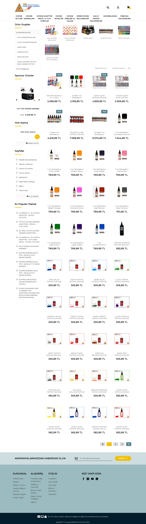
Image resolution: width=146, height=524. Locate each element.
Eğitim (33, 502)
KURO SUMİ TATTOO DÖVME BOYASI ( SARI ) (54, 429)
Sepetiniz (52, 494)
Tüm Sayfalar (33, 196)
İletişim (16, 482)
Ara (37, 137)
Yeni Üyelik (53, 482)
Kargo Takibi (18, 497)
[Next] (39, 100)
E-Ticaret (67, 522)
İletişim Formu (19, 485)
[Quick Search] (24, 136)
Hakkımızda (18, 478)
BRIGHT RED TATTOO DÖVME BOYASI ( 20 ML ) (76, 355)
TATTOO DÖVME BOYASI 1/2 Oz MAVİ (99, 429)
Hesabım (52, 478)
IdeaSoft (59, 522)
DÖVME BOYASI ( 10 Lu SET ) (54, 96)
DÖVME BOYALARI (23, 32)
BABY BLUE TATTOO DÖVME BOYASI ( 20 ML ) (99, 281)
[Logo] (28, 7)
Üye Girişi (52, 485)
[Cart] (128, 7)
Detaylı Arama (32, 143)
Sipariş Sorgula (19, 494)
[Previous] (16, 100)
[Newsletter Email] (93, 458)
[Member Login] (118, 7)
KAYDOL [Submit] (123, 458)
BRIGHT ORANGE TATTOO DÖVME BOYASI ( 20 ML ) (99, 392)
